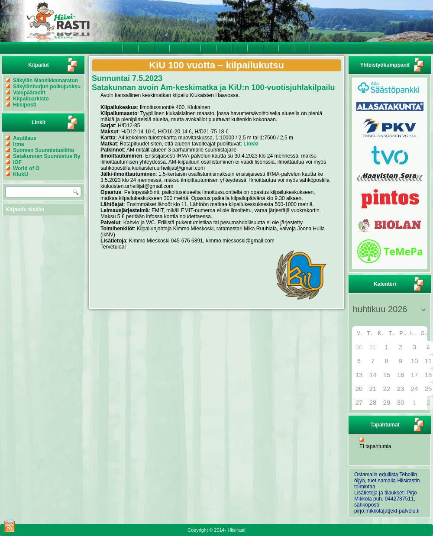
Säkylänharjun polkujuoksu (47, 87)
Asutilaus (24, 138)
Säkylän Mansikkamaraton (45, 80)
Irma (18, 144)
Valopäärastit (29, 93)
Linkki (251, 144)
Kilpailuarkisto (31, 99)
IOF (17, 162)
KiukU (20, 174)
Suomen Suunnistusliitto (43, 150)
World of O (26, 168)
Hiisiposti (24, 105)
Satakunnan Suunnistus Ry (46, 156)
